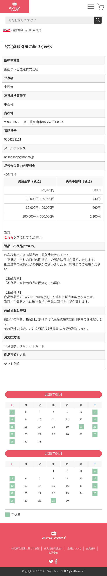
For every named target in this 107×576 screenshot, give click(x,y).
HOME (6, 30)
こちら (8, 237)
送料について (74, 548)
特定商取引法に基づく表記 (25, 548)
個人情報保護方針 (53, 548)
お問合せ (53, 552)
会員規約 (90, 548)
